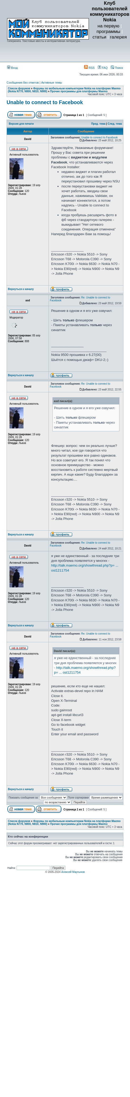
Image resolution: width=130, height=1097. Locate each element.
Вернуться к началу (21, 289)
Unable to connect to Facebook (45, 102)
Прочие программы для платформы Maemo (79, 91)
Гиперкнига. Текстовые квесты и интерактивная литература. (44, 41)
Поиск (117, 67)
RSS (89, 67)
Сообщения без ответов (23, 82)
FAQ (103, 67)
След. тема (115, 123)
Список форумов (19, 88)
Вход (12, 67)
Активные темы (51, 82)
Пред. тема (98, 123)
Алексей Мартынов (73, 872)
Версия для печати (21, 123)
